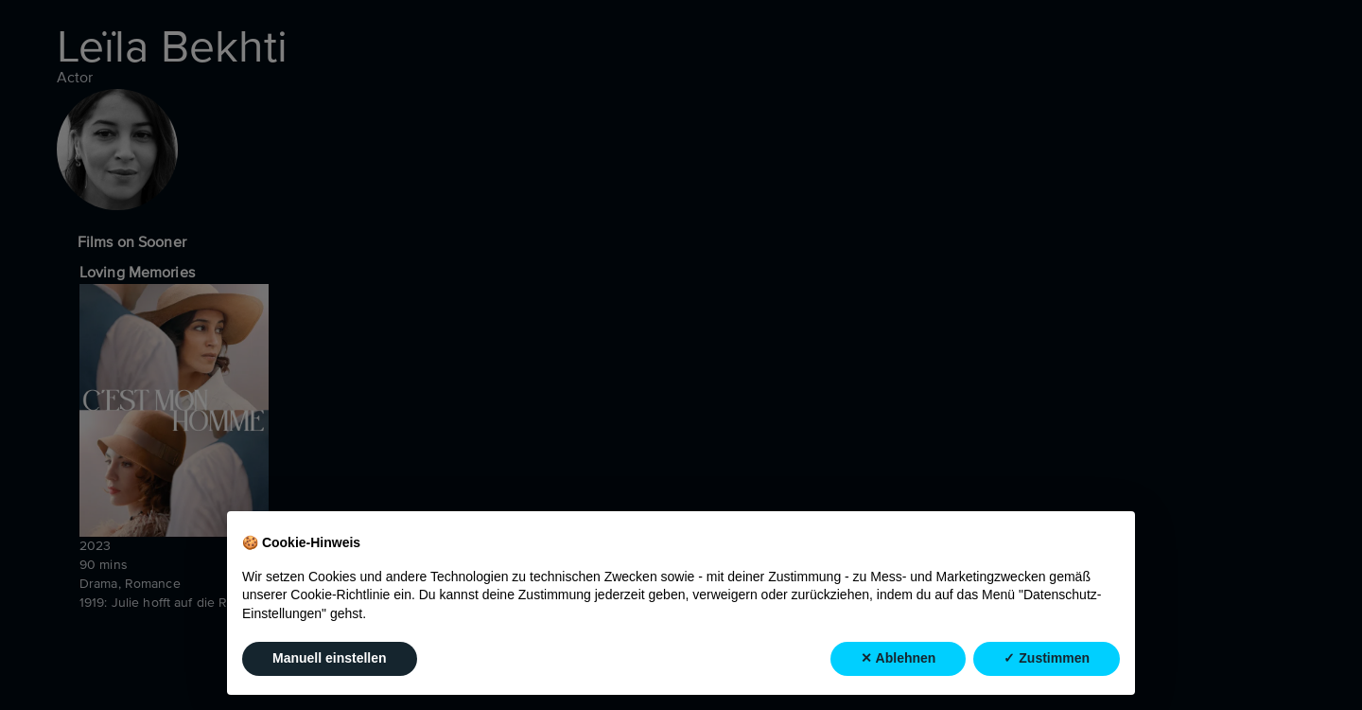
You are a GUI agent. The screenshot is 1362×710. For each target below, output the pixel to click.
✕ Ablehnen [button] (898, 658)
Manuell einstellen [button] (329, 658)
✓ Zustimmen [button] (1047, 658)
